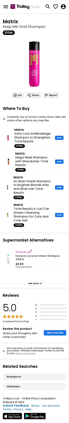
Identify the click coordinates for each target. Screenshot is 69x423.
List (17, 95)
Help (28, 409)
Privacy (18, 409)
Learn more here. (25, 353)
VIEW (59, 137)
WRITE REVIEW (55, 332)
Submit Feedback (16, 405)
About (35, 405)
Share (33, 95)
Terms (7, 409)
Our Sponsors (51, 405)
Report (51, 95)
